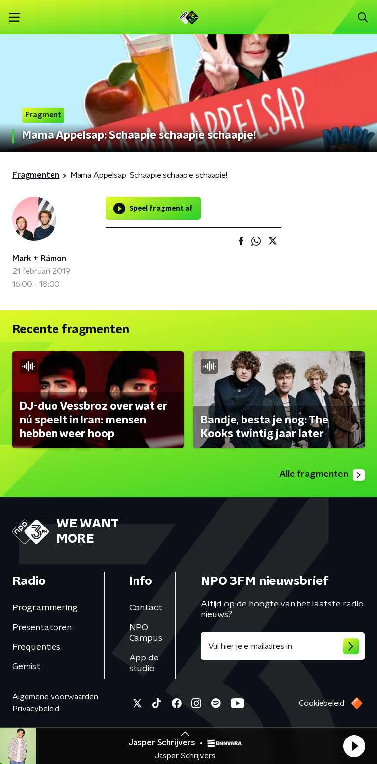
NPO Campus (145, 633)
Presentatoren (42, 627)
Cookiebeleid (321, 703)
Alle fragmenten (322, 475)
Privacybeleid (35, 708)
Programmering (45, 608)
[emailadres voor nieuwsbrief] (283, 646)
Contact (145, 608)
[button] (354, 746)
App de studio (144, 663)
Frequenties (36, 647)
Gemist (26, 666)
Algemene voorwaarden (55, 697)
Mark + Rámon (39, 259)
